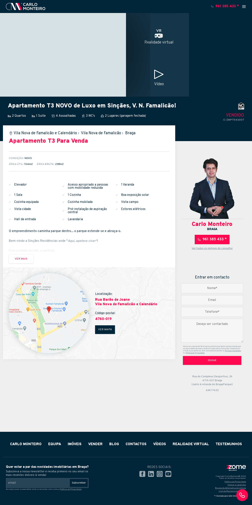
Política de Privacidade (195, 353)
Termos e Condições (233, 351)
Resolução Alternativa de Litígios (230, 488)
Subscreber (79, 483)
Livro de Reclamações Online (232, 491)
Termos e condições (236, 485)
